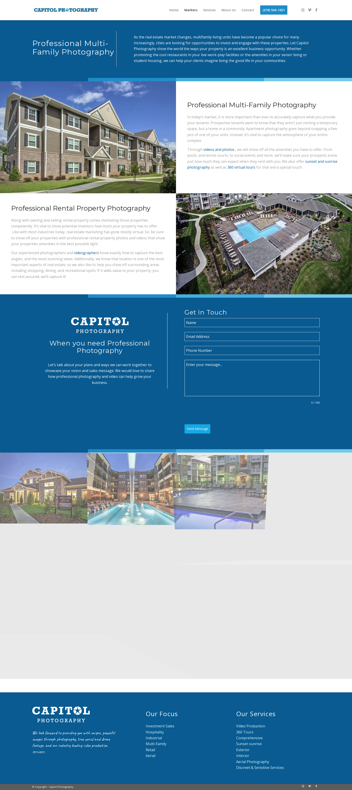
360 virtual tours (241, 167)
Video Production (250, 726)
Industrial (154, 737)
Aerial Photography (252, 761)
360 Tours (244, 732)
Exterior (243, 749)
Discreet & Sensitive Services (260, 767)
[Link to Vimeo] (309, 10)
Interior (242, 755)
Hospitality (155, 732)
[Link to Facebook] (316, 10)
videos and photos (218, 149)
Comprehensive (249, 737)
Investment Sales (160, 726)
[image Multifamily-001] (44, 488)
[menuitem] (173, 10)
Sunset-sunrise (249, 743)
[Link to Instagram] (302, 10)
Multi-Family (156, 743)
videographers (86, 252)
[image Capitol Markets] (132, 488)
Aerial (150, 755)
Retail (150, 749)
